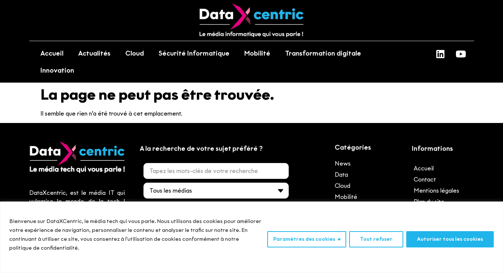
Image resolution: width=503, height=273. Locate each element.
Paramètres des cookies (304, 239)
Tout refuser (376, 239)
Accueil (51, 53)
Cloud (134, 53)
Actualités (94, 53)
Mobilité (257, 53)
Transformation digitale (323, 53)
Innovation (57, 70)
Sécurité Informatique (194, 53)
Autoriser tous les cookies (450, 239)
